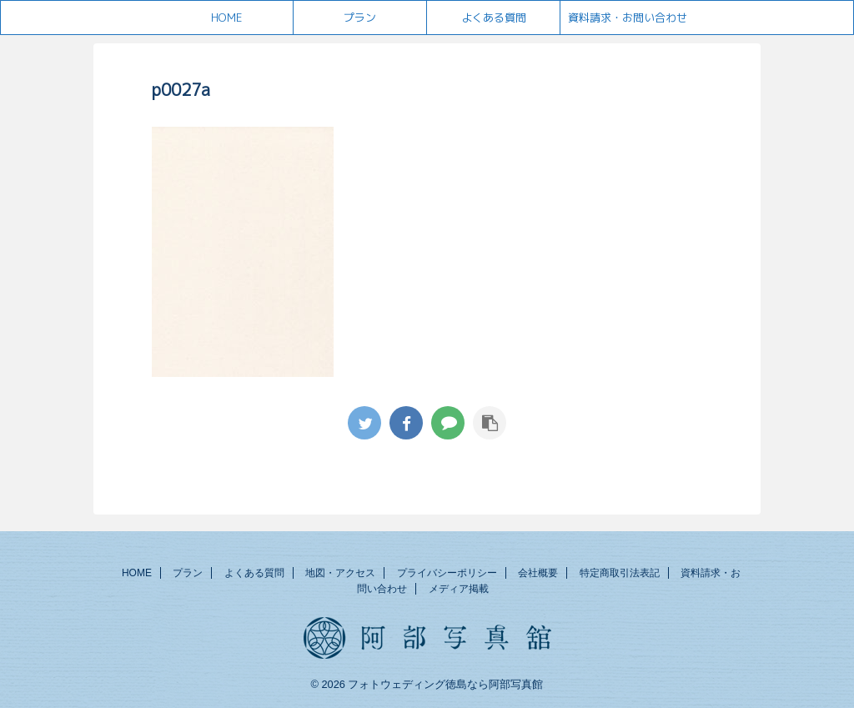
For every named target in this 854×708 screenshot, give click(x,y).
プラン (360, 17)
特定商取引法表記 (620, 573)
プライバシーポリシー (447, 573)
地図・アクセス (340, 573)
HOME (226, 17)
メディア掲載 (459, 589)
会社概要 (538, 573)
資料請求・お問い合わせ (627, 17)
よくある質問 (493, 17)
